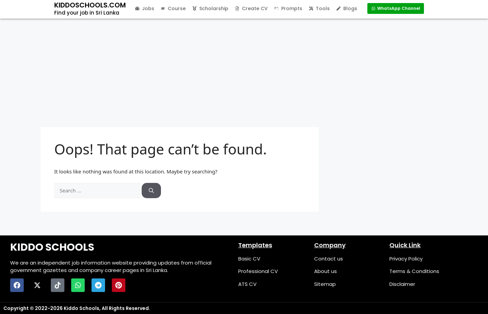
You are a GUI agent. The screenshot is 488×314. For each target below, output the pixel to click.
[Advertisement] (244, 69)
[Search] (151, 190)
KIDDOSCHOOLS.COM (90, 5)
